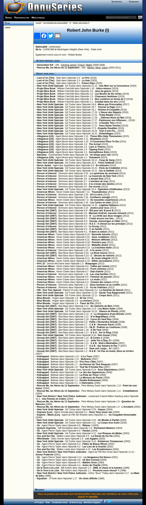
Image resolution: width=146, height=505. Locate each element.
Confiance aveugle (100, 197)
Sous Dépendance (108, 369)
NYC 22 (41, 263)
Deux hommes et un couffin (105, 284)
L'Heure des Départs (110, 112)
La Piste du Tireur (89, 375)
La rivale (95, 279)
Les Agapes (91, 438)
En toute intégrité (101, 258)
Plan (48, 502)
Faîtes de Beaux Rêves (95, 444)
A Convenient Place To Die (104, 141)
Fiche (7, 23)
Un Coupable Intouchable (122, 414)
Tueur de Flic (87, 303)
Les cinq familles (99, 274)
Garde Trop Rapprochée (112, 292)
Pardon (86, 430)
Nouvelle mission (101, 234)
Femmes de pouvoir (101, 277)
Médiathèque (38, 17)
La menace (86, 300)
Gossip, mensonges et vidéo (104, 221)
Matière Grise (90, 462)
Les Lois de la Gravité (94, 446)
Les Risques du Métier (110, 433)
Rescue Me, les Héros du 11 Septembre (58, 67)
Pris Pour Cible (88, 361)
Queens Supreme (46, 428)
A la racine (96, 250)
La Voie (86, 80)
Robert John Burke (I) (81, 23)
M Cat (83, 298)
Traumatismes (99, 192)
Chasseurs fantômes (106, 96)
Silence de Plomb (108, 311)
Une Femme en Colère (54, 399)
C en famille (95, 229)
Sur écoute (95, 186)
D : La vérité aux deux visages (105, 216)
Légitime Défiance (109, 205)
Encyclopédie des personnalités (55, 23)
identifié (93, 496)
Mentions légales (92, 502)
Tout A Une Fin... (108, 131)
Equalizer (42, 478)
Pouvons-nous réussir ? (106, 470)
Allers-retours (103, 88)
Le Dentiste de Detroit (111, 290)
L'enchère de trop (98, 181)
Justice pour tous (99, 208)
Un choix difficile (88, 478)
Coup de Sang (106, 160)
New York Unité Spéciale (50, 86)
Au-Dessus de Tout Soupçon (95, 364)
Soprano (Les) (44, 412)
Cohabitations (130, 391)
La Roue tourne (99, 253)
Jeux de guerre (103, 91)
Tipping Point (96, 149)
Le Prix (86, 78)
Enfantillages (106, 133)
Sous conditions (100, 237)
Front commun (98, 269)
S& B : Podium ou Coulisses (104, 327)
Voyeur (102, 409)
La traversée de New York (102, 176)
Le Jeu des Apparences (92, 372)
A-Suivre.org (75, 502)
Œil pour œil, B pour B (101, 210)
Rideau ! (87, 425)
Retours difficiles (101, 239)
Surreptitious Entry (99, 152)
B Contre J (97, 338)
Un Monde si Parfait (108, 420)
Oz (38, 425)
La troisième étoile (102, 247)
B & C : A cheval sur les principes (107, 223)
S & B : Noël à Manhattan (104, 343)
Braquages (91, 263)
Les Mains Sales (107, 308)
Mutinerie (86, 359)
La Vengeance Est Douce (97, 457)
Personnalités (21, 17)
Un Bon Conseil (91, 460)
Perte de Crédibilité (109, 168)
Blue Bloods (43, 298)
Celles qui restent (100, 266)
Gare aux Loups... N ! (101, 348)
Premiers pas (99, 242)
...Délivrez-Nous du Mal (111, 117)
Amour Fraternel (44, 454)
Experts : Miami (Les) (48, 414)
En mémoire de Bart (101, 306)
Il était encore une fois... (102, 218)
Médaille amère (100, 245)
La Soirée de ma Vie (102, 436)
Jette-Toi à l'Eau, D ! (102, 340)
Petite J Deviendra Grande (103, 322)
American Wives (46, 192)
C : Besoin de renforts (102, 255)
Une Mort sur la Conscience (114, 86)
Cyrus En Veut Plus (101, 319)
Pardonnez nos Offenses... (113, 120)
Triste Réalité (106, 115)
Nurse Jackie (44, 165)
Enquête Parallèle (107, 128)
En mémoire (102, 165)
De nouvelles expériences (104, 200)
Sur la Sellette (106, 170)
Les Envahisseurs (102, 449)
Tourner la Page (106, 107)
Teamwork (94, 157)
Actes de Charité (92, 465)
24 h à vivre (96, 194)
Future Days (88, 83)
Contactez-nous (60, 502)
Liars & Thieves (97, 147)
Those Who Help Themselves (106, 136)
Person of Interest (46, 173)
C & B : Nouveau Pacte (101, 324)
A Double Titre (106, 123)
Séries (8, 17)
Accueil (38, 23)
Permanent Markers (104, 428)
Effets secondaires (102, 261)
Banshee (42, 154)
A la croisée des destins (102, 184)
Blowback (95, 139)
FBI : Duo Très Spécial (49, 290)
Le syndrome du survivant (104, 173)
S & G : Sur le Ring (101, 332)
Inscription (117, 1)
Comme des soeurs (101, 282)
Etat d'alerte (96, 271)
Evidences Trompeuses (110, 441)
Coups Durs (105, 295)
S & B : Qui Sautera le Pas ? (104, 345)
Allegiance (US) (45, 136)
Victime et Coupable (109, 109)
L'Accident (127, 407)
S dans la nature (98, 231)
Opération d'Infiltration (110, 189)
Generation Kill (45, 65)
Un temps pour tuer (100, 154)
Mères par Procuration (110, 104)
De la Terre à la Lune (48, 468)
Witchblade (43, 438)
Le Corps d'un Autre (109, 422)
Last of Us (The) (45, 78)
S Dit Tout (96, 330)
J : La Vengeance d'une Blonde (107, 314)
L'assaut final (96, 178)
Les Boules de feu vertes (108, 93)
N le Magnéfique (99, 316)
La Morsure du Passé (91, 377)
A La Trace (86, 356)
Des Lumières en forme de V (110, 99)
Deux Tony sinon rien (100, 412)
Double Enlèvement (90, 380)
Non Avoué (104, 335)
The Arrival (95, 144)
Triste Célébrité (106, 162)
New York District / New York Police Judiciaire (61, 396)
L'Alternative (86, 383)
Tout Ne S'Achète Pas (91, 367)
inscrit (81, 496)
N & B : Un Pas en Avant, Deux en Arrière (111, 351)
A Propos (39, 502)
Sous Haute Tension (110, 125)
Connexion (134, 1)
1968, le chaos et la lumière (107, 468)
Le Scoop (94, 226)
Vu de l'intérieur (98, 287)
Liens (7, 27)
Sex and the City (46, 436)
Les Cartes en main (100, 202)
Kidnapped (43, 356)
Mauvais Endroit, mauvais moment (107, 213)
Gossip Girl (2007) (47, 210)
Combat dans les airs (106, 101)
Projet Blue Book (46, 88)
